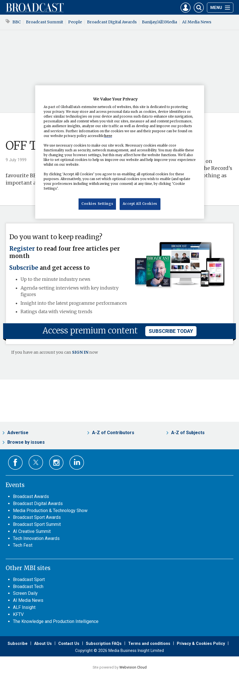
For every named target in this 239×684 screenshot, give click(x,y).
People (75, 21)
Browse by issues (26, 442)
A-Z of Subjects (188, 432)
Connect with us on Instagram (56, 462)
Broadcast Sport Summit (37, 524)
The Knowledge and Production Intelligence (56, 621)
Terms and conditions (149, 643)
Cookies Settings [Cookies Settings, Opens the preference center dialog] (97, 204)
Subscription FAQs (104, 643)
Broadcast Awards (31, 496)
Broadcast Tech (28, 586)
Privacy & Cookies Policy (201, 643)
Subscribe (23, 268)
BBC (16, 21)
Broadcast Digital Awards (112, 21)
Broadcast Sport (29, 579)
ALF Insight (24, 607)
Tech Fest (22, 545)
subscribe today (171, 331)
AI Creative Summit (32, 531)
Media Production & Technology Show (50, 510)
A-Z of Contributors (113, 432)
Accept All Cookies (140, 204)
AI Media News (196, 21)
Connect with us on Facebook (15, 462)
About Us (43, 643)
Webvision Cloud (133, 667)
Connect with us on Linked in (76, 462)
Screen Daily (25, 593)
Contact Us (68, 643)
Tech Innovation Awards (36, 538)
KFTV (18, 614)
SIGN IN (80, 352)
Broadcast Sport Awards (37, 517)
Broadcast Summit (44, 21)
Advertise (17, 432)
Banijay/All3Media (159, 21)
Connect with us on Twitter (35, 462)
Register (22, 248)
